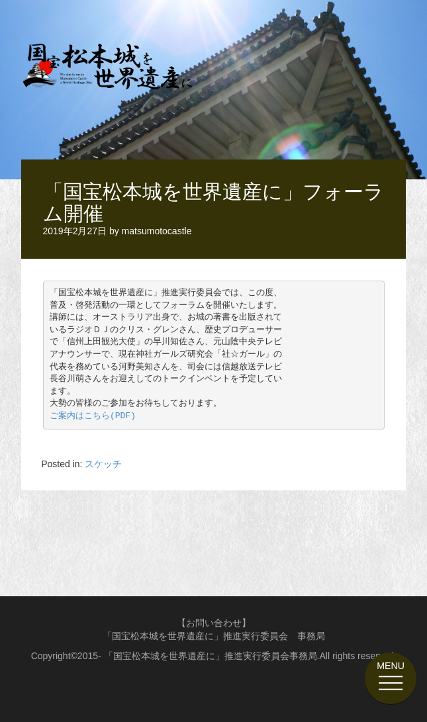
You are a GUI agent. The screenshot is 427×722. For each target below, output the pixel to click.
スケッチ (103, 464)
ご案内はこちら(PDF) (93, 416)
